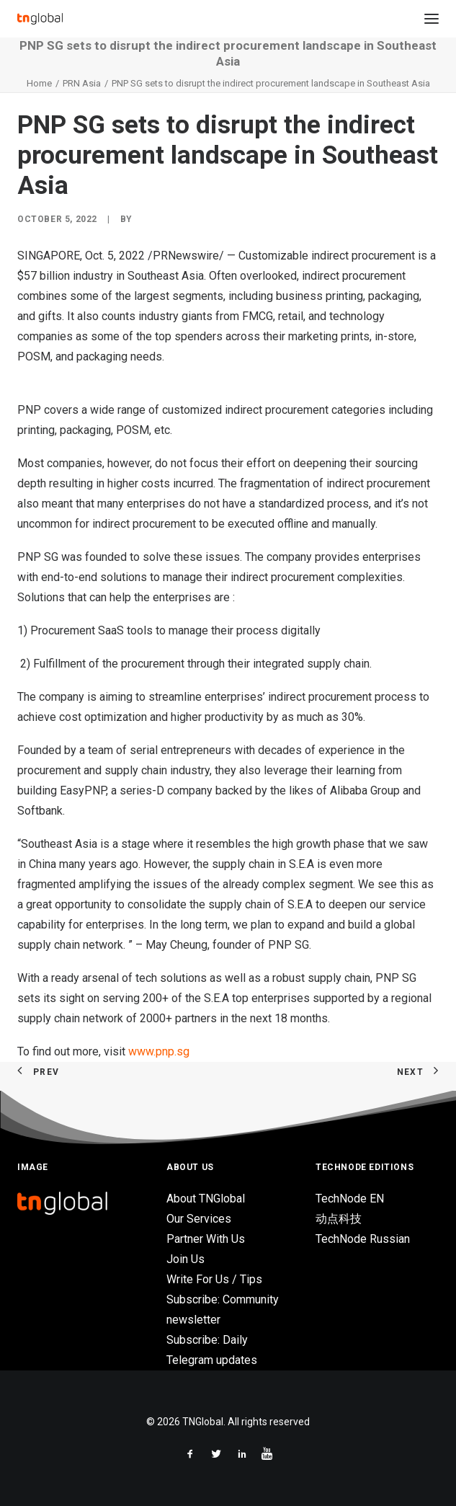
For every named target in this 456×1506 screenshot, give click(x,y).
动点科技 (339, 1219)
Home (39, 83)
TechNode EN (350, 1198)
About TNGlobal (205, 1198)
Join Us (185, 1259)
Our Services (198, 1219)
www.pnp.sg (158, 1051)
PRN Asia (82, 83)
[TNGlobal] (40, 19)
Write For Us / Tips (214, 1279)
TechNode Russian (363, 1239)
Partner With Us (205, 1239)
